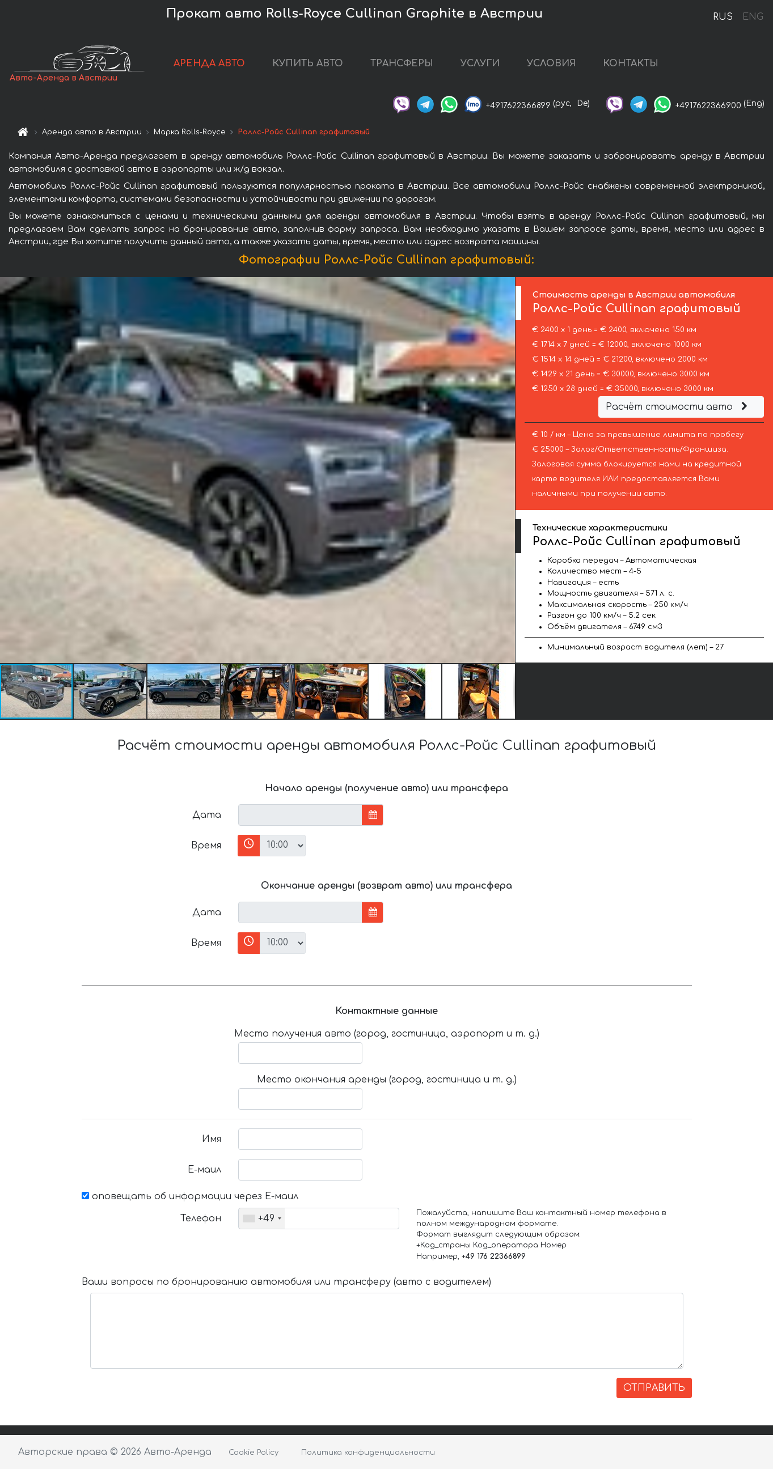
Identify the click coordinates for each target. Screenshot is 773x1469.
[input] (300, 815)
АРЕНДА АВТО (209, 63)
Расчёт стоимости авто (678, 407)
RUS (723, 17)
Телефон (200, 1218)
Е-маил (204, 1170)
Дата (206, 815)
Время (206, 845)
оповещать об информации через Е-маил (190, 1196)
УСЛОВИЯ (551, 63)
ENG (752, 17)
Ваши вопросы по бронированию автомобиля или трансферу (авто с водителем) (286, 1282)
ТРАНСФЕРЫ (401, 63)
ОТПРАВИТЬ (654, 1388)
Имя (211, 1139)
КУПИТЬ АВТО (307, 63)
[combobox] (262, 1218)
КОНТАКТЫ (630, 63)
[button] (505, 470)
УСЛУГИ (480, 63)
